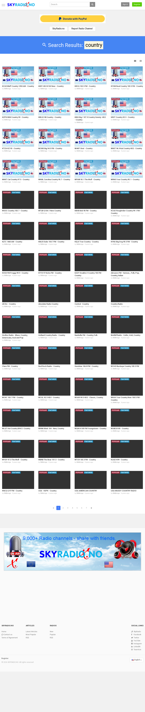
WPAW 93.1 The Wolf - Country (87, 179)
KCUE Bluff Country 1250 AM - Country (18, 86)
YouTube (137, 641)
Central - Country (82, 304)
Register (137, 4)
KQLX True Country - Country (87, 242)
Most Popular (31, 635)
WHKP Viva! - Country (83, 148)
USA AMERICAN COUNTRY (86, 491)
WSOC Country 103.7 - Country (14, 211)
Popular (53, 635)
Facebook (137, 635)
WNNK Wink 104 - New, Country (51, 428)
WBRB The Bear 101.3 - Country (51, 460)
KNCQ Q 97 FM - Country (12, 491)
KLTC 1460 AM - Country (12, 242)
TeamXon (137, 650)
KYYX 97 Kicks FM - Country (49, 273)
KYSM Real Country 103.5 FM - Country (127, 86)
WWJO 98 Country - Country (49, 117)
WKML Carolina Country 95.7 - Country (54, 179)
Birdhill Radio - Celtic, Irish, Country (125, 335)
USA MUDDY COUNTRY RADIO (123, 491)
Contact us (8, 635)
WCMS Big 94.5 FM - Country (50, 148)
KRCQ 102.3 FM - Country (85, 86)
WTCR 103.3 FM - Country (85, 460)
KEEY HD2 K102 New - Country (50, 86)
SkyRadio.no (58, 28)
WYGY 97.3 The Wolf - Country (14, 460)
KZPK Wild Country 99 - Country (15, 117)
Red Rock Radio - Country (49, 366)
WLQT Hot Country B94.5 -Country (16, 428)
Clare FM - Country (10, 366)
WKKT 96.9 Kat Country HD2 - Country (126, 148)
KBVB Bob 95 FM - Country (85, 211)
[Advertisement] (72, 596)
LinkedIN (137, 647)
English (137, 660)
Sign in (125, 4)
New (51, 632)
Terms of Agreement (10, 638)
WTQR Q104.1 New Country (49, 211)
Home (4, 632)
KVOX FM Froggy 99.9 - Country (15, 273)
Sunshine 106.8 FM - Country (86, 366)
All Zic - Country (9, 304)
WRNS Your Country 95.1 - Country (125, 179)
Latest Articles (31, 632)
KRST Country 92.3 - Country (122, 117)
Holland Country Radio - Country (51, 335)
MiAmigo (7, 89)
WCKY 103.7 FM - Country (12, 397)
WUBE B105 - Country (119, 428)
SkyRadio (137, 632)
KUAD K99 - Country (119, 460)
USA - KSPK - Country (47, 491)
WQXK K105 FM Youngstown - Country (90, 428)
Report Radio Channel (82, 28)
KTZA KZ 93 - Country (11, 148)
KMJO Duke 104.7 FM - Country (51, 242)
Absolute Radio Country (48, 304)
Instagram (138, 644)
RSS (27, 638)
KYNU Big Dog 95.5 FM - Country (124, 242)
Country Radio (117, 304)
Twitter (136, 638)
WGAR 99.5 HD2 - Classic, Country (89, 397)
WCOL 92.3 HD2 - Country (48, 397)
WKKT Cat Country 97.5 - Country (15, 179)
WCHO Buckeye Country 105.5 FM (125, 366)
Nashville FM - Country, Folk (86, 335)
